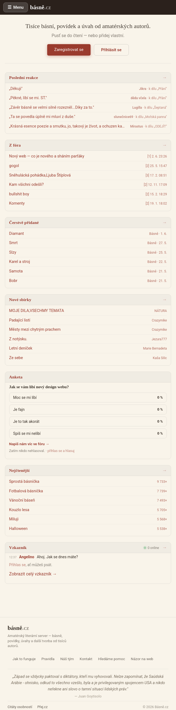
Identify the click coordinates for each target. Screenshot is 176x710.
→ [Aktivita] (164, 77)
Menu (18, 7)
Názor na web (142, 659)
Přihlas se (17, 565)
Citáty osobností (20, 707)
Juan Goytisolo (89, 696)
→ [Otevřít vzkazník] (164, 547)
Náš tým (67, 659)
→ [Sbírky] (164, 299)
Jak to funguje (24, 659)
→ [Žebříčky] (164, 470)
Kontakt (86, 659)
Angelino (26, 557)
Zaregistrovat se (69, 49)
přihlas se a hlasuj (61, 451)
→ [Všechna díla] (164, 222)
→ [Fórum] (164, 145)
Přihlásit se (111, 49)
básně (40, 7)
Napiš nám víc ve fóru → (29, 444)
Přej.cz (42, 707)
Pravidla (48, 659)
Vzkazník (18, 547)
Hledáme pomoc (111, 659)
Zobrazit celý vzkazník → (33, 574)
